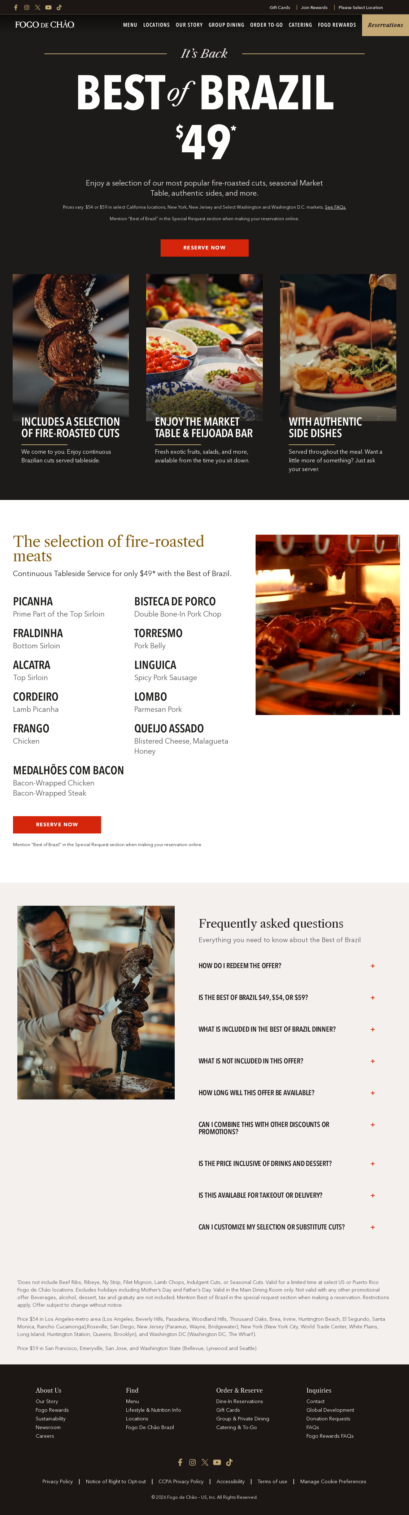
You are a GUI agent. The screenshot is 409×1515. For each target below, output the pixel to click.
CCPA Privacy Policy (181, 1481)
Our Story (189, 25)
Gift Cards (280, 7)
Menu (130, 25)
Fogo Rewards (337, 25)
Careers (45, 1436)
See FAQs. (335, 207)
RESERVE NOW (204, 248)
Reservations (385, 25)
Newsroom (48, 1427)
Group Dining (226, 25)
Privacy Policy (58, 1481)
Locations (156, 25)
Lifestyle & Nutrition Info (153, 1410)
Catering (300, 25)
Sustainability (51, 1419)
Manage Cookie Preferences (333, 1481)
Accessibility (231, 1481)
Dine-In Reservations (239, 1401)
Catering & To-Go (236, 1427)
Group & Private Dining (242, 1419)
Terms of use (272, 1481)
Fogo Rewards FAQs (330, 1436)
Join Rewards (314, 7)
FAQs (312, 1427)
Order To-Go (266, 25)
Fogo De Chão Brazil (150, 1427)
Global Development (330, 1410)
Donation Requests (328, 1419)
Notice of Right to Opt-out (116, 1481)
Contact (315, 1401)
